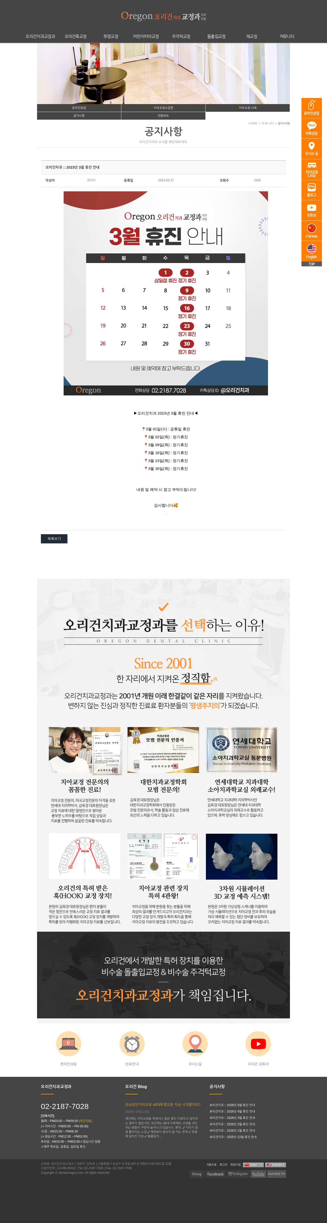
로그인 (223, 1164)
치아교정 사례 (247, 108)
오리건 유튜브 (258, 1048)
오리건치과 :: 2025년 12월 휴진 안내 (232, 1137)
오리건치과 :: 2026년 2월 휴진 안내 (232, 1124)
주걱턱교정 (181, 36)
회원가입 (235, 1164)
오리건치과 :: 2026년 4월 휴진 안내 (232, 1111)
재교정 (251, 36)
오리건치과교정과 (40, 36)
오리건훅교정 (76, 36)
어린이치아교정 (146, 36)
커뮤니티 (286, 36)
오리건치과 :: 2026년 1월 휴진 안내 (232, 1130)
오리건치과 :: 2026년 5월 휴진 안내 (232, 1105)
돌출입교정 (216, 36)
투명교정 (110, 36)
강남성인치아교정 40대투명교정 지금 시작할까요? (163, 1105)
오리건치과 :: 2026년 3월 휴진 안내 (232, 1118)
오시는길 (195, 1048)
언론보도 (163, 116)
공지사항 (79, 116)
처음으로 (211, 1164)
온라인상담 (79, 108)
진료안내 (132, 1048)
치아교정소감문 (163, 108)
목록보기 (54, 539)
